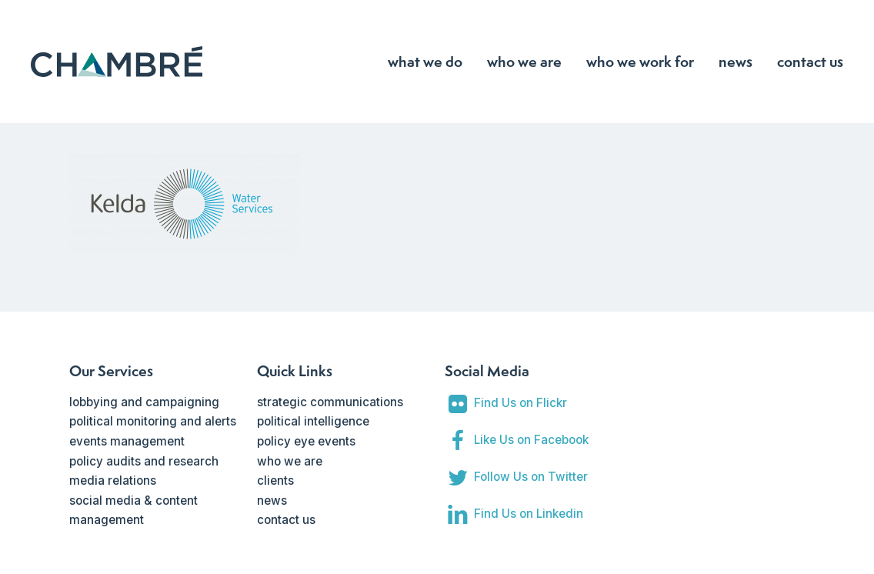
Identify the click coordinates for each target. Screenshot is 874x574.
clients (275, 480)
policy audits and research (143, 461)
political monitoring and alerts (152, 421)
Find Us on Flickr (520, 402)
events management (127, 441)
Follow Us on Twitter (531, 476)
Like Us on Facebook (531, 439)
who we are (289, 461)
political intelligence (313, 421)
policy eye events (306, 441)
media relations (112, 480)
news (272, 500)
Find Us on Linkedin (528, 513)
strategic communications (330, 402)
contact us (286, 519)
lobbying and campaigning (144, 402)
